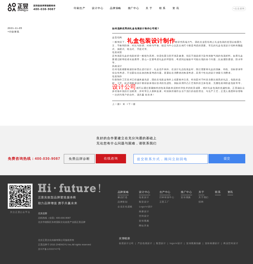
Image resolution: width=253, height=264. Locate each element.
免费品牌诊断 (79, 158)
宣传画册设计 (212, 243)
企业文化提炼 (125, 206)
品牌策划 (123, 202)
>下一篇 (131, 104)
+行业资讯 (13, 31)
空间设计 (144, 216)
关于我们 (204, 197)
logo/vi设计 (176, 243)
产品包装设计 (145, 243)
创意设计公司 (126, 243)
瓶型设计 (144, 202)
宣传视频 (144, 221)
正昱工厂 (165, 202)
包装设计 (144, 197)
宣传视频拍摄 (193, 243)
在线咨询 (111, 158)
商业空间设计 (230, 243)
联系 (218, 192)
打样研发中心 (167, 197)
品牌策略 (115, 8)
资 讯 (175, 8)
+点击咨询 (239, 8)
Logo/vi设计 (146, 206)
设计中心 (97, 8)
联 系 (162, 8)
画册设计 (144, 211)
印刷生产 (79, 8)
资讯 (230, 192)
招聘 (201, 202)
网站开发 (144, 225)
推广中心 (133, 8)
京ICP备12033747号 (49, 249)
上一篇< (116, 104)
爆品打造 (123, 197)
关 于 (149, 8)
